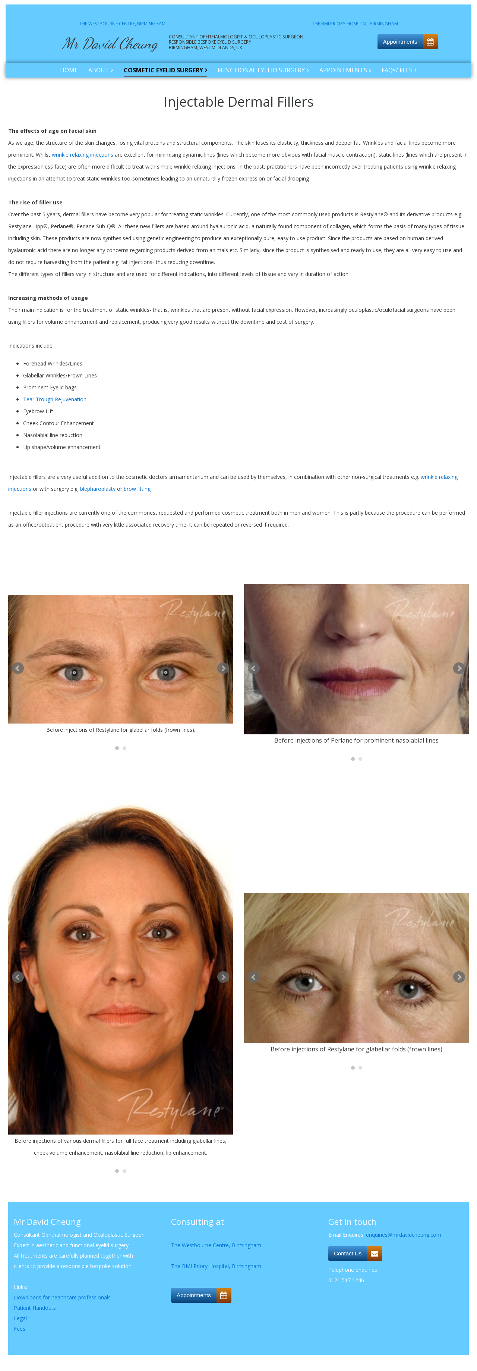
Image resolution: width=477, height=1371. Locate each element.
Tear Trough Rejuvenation (54, 399)
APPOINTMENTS (343, 70)
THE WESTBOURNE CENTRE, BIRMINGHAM (122, 24)
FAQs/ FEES (397, 70)
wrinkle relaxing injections (82, 154)
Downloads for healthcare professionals (62, 1297)
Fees (19, 1328)
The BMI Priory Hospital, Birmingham (216, 1266)
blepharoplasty (98, 488)
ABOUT (98, 70)
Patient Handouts (35, 1307)
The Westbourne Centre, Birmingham (216, 1245)
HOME (69, 70)
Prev (18, 668)
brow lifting (137, 488)
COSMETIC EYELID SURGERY (163, 70)
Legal (20, 1318)
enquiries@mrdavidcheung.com (403, 1234)
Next (223, 668)
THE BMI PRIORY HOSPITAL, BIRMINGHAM (355, 24)
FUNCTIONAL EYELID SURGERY (261, 70)
